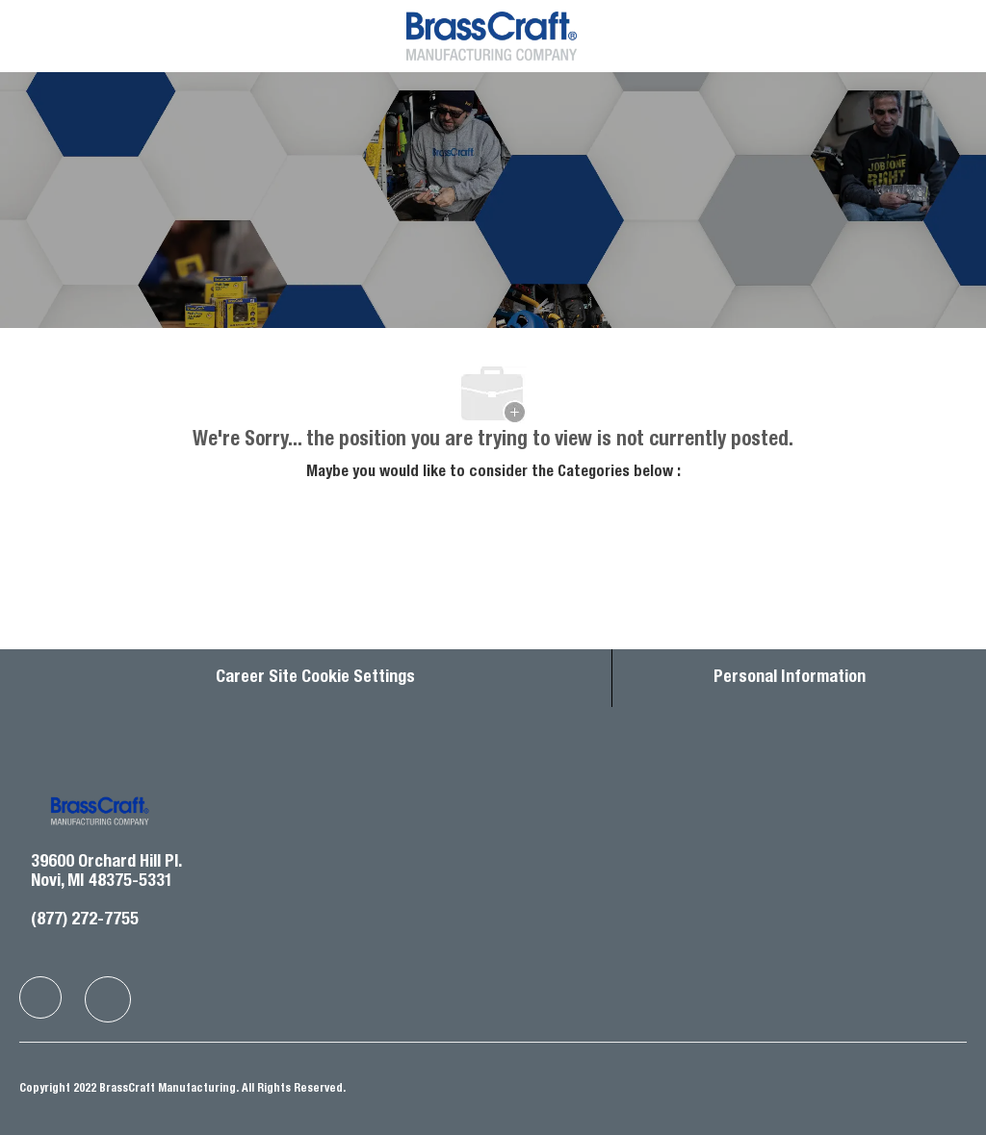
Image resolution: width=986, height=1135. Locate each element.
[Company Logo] (491, 34)
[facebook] (40, 997)
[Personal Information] (789, 678)
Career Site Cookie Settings (315, 678)
